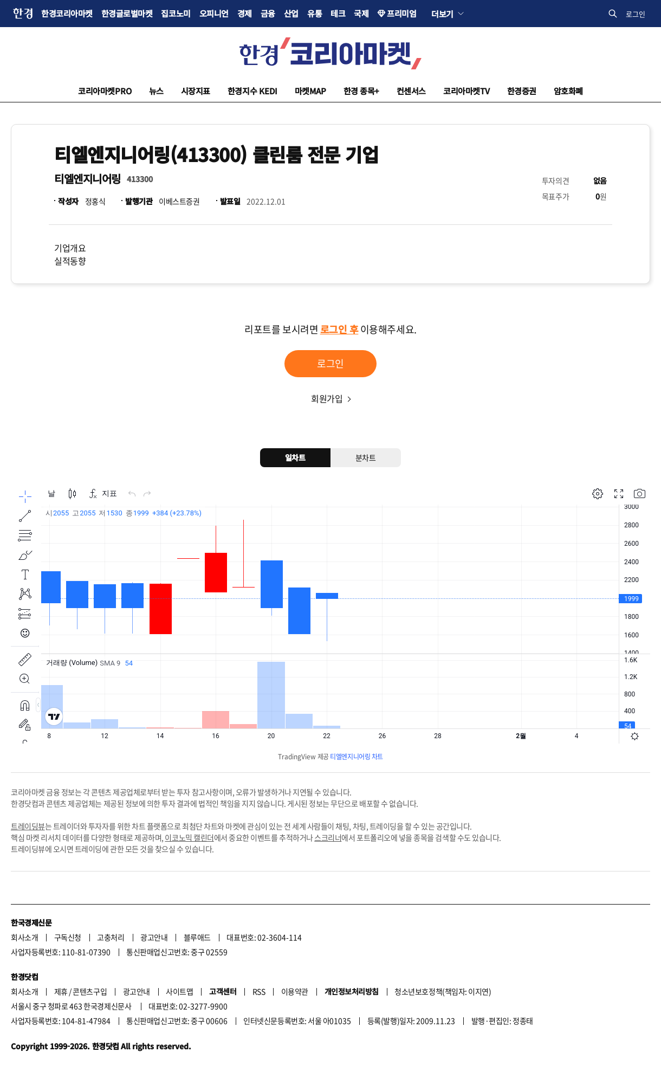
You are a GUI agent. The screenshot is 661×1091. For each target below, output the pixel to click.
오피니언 (214, 13)
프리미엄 (401, 13)
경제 (244, 13)
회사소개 (24, 937)
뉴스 (156, 90)
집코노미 (175, 13)
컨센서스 (411, 90)
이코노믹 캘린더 (189, 837)
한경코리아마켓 (67, 13)
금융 (268, 13)
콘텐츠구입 (90, 991)
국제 (361, 13)
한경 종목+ (361, 90)
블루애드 (197, 937)
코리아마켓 (105, 90)
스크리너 (327, 837)
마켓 (310, 90)
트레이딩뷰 (28, 826)
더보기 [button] (442, 13)
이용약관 (294, 991)
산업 (291, 13)
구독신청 (67, 937)
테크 (337, 13)
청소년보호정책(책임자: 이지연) (442, 991)
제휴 (61, 991)
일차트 (295, 457)
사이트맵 (179, 991)
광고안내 (153, 937)
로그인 (635, 14)
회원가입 (326, 398)
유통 (314, 13)
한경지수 (252, 90)
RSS (258, 991)
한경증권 (521, 90)
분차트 (365, 457)
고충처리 (110, 937)
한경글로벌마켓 (127, 13)
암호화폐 (568, 90)
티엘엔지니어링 (87, 178)
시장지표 (195, 90)
